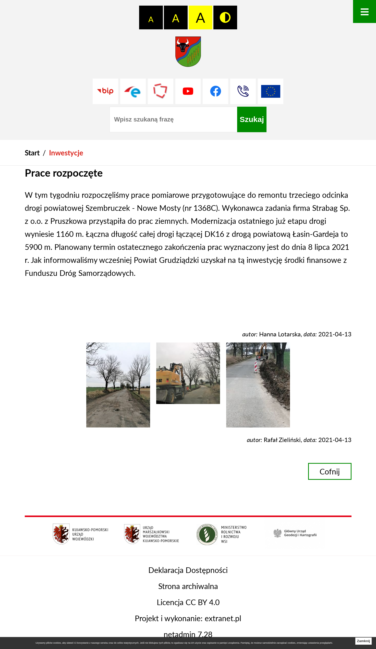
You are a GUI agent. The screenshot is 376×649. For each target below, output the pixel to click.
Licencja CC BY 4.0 (188, 602)
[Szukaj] (251, 119)
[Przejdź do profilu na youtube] (188, 91)
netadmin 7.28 (188, 634)
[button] (118, 424)
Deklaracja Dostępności (188, 569)
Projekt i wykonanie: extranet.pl (188, 618)
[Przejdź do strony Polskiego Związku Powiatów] (160, 91)
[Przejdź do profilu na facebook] (215, 91)
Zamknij (363, 641)
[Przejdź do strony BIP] (105, 91)
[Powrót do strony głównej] (32, 152)
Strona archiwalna (188, 586)
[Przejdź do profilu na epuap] (133, 91)
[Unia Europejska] (270, 91)
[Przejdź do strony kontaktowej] (243, 91)
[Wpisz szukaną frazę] (173, 119)
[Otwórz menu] (364, 11)
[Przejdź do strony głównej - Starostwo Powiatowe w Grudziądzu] (188, 54)
